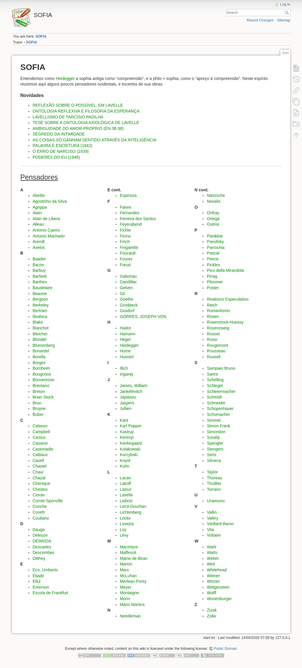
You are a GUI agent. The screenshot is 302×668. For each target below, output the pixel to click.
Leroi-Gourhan (133, 506)
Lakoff (125, 483)
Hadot (125, 328)
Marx (124, 569)
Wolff (211, 592)
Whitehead (216, 569)
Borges (39, 362)
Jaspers (127, 403)
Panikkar (215, 236)
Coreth (39, 512)
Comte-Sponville (48, 500)
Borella (39, 356)
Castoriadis (43, 449)
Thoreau (214, 478)
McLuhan (128, 575)
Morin (125, 598)
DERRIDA (42, 541)
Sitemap (283, 20)
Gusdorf (127, 310)
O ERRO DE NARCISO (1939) (61, 151)
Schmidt (214, 397)
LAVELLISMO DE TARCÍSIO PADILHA (68, 117)
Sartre (212, 374)
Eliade (38, 575)
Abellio (39, 195)
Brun (37, 403)
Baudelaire (42, 287)
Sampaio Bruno (221, 368)
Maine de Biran (133, 558)
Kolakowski (130, 449)
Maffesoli (128, 552)
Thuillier (214, 483)
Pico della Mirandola (225, 270)
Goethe (126, 299)
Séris (211, 454)
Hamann (127, 334)
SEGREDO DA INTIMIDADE (59, 134)
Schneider (216, 403)
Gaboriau (128, 276)
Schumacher (218, 414)
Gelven (126, 287)
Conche (40, 506)
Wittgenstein (218, 587)
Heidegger (65, 78)
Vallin (212, 512)
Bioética (40, 316)
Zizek (212, 610)
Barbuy (39, 270)
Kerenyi (127, 437)
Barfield (39, 276)
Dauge (39, 529)
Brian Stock (43, 397)
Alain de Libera (46, 218)
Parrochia (215, 247)
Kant (124, 420)
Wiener (213, 575)
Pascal (213, 253)
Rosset (213, 334)
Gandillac (128, 281)
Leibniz (126, 500)
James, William (133, 385)
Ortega (213, 218)
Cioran (39, 495)
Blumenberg (44, 345)
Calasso (40, 425)
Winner (213, 581)
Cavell (38, 460)
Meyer (125, 587)
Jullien (126, 408)
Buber (38, 414)
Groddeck (129, 305)
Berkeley (40, 305)
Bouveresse (43, 379)
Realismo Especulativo (228, 299)
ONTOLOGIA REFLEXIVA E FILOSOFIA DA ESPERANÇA (86, 111)
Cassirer (40, 443)
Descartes (42, 547)
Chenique (41, 483)
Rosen (213, 316)
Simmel (214, 420)
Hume (125, 351)
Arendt (39, 241)
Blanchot (40, 328)
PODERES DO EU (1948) (56, 157)
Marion (126, 564)
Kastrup (127, 431)
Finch (125, 241)
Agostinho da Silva (50, 201)
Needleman (130, 616)
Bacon (38, 264)
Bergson (40, 299)
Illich (124, 368)
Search (287, 13)
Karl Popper (131, 425)
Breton (39, 391)
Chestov (40, 489)
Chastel (39, 466)
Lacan (125, 478)
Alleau (38, 224)
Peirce (213, 259)
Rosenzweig (218, 328)
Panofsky (215, 241)
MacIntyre (129, 547)
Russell (213, 356)
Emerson (41, 587)
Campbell (41, 431)
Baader (39, 259)
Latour (126, 489)
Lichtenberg (130, 512)
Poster (213, 287)
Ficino (125, 236)
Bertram (40, 310)
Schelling (215, 379)
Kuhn (125, 466)
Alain (37, 212)
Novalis (213, 201)
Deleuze (40, 535)
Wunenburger (219, 598)
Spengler (215, 443)
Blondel (39, 339)
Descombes (43, 552)
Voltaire (214, 535)
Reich (212, 305)
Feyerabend (131, 224)
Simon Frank (218, 425)
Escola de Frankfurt (50, 592)
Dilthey (39, 558)
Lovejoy (127, 523)
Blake (38, 322)
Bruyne (39, 408)
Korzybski (129, 454)
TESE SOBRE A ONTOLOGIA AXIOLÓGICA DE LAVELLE (86, 122)
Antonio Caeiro (46, 230)
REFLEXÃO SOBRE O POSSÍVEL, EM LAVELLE (78, 105)
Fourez (126, 259)
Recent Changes (260, 20)
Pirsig (212, 276)
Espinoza (128, 195)
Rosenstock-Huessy (225, 322)
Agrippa (40, 207)
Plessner (215, 281)
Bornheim (41, 368)
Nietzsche (216, 195)
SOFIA (41, 36)
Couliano (41, 518)
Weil (211, 564)
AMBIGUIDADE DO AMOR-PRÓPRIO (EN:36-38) (78, 128)
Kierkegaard (131, 443)
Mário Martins (132, 604)
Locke (125, 518)
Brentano (41, 385)
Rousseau (216, 351)
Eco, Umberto (45, 569)
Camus (39, 437)
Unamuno (216, 500)
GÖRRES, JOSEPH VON (143, 316)
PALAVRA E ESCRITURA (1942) (62, 145)
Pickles (213, 264)
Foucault (128, 253)
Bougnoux (42, 374)
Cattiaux (40, 454)
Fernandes (130, 212)
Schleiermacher (221, 391)
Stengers (215, 449)
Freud (125, 264)
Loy (123, 529)
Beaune (40, 293)
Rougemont (217, 345)
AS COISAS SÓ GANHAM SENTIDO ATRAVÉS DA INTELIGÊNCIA (94, 140)
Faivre (125, 207)
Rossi (212, 339)
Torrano (214, 489)
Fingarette (129, 247)
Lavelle (126, 495)
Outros (213, 224)
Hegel (125, 339)
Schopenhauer (220, 408)
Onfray (213, 212)
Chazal (39, 478)
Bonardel (41, 351)
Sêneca (214, 460)
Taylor (212, 472)
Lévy (124, 535)
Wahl (211, 547)
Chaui (38, 472)
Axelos (39, 247)
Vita (210, 529)
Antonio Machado (49, 236)
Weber (213, 558)
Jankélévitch (131, 391)
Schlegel (215, 385)
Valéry (212, 518)
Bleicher (40, 334)
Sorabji (213, 437)
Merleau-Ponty (133, 581)
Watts (212, 552)
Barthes (40, 281)
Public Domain (225, 649)
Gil (122, 293)
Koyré (125, 460)
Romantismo (218, 310)
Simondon (216, 431)
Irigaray (127, 374)
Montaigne (129, 592)
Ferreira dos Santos (138, 218)
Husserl (127, 356)
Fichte (125, 230)
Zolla (211, 616)
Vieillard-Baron (220, 523)
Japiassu (128, 397)
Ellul (36, 581)
